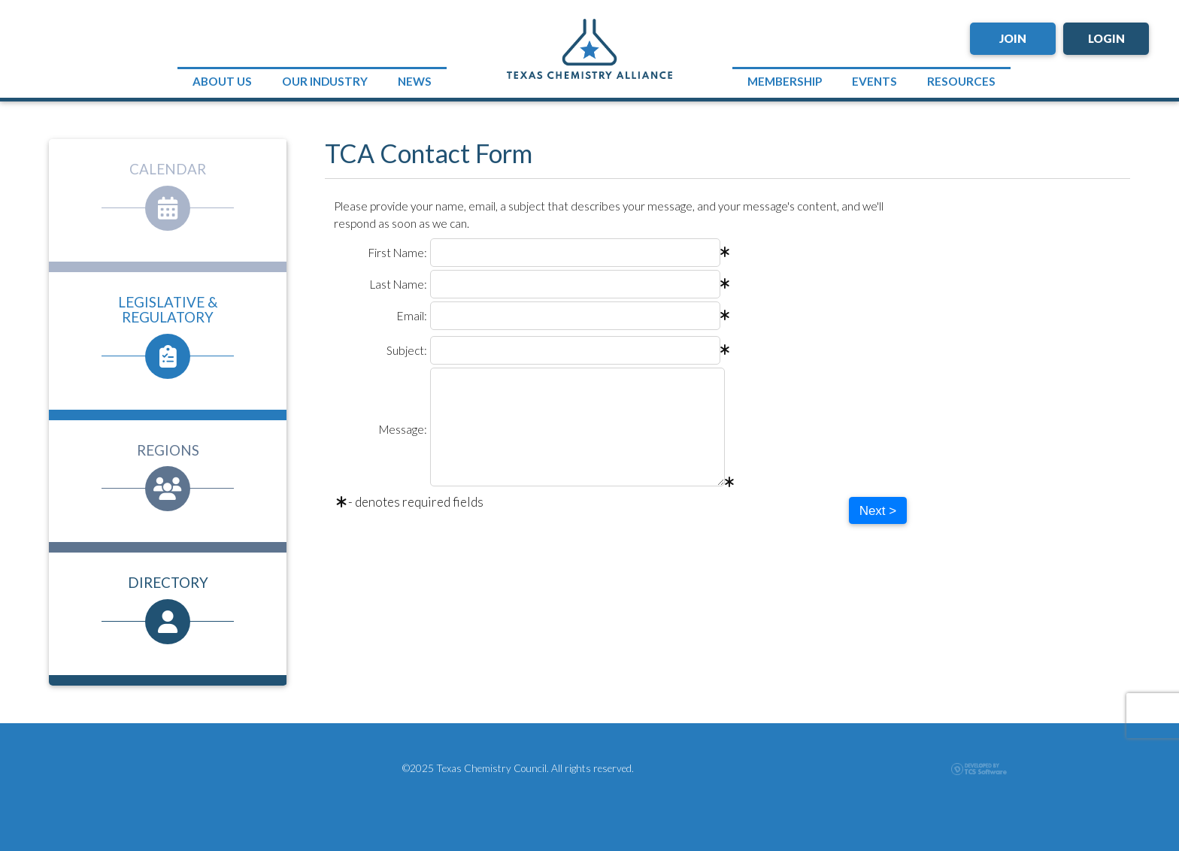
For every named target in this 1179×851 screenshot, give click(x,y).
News (415, 81)
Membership (784, 81)
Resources (961, 81)
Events (874, 81)
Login (1106, 38)
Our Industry (325, 81)
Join (1012, 38)
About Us (222, 81)
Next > (878, 511)
